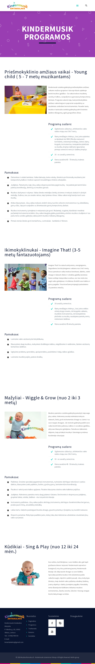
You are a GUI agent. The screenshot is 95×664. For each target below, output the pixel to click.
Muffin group (75, 657)
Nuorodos (31, 616)
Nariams (31, 632)
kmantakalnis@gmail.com (14, 642)
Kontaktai (31, 636)
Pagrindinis (32, 621)
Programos (32, 625)
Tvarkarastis (32, 629)
